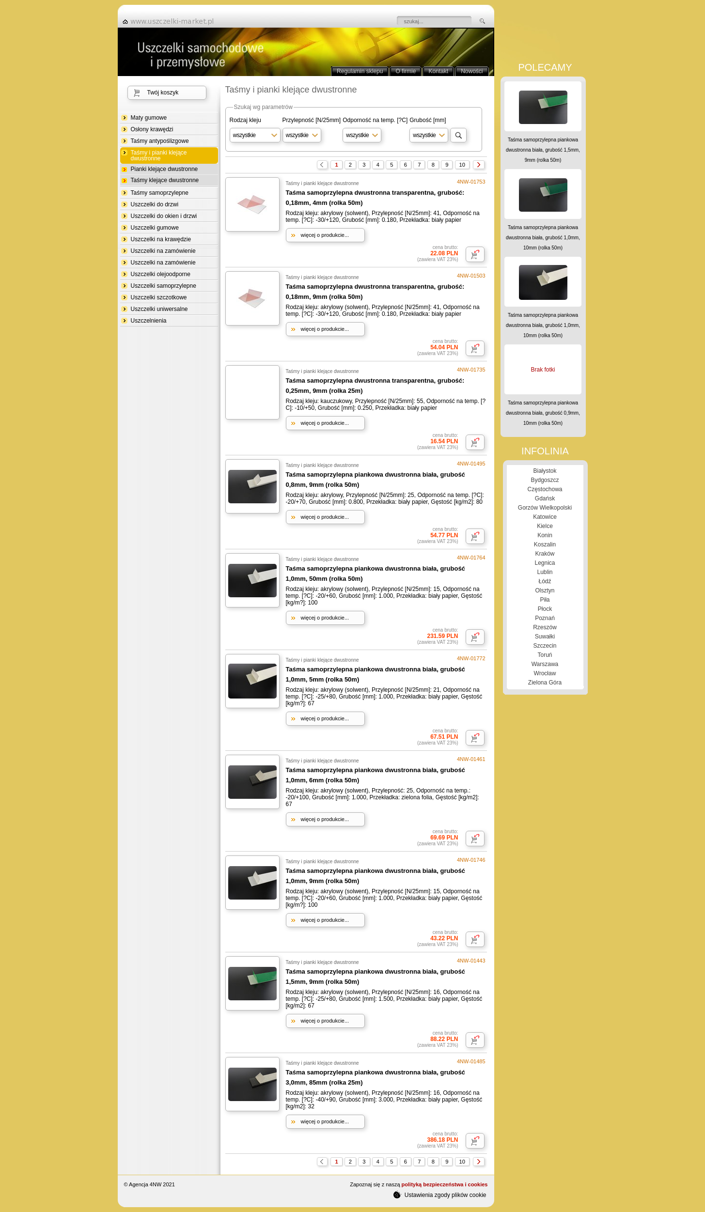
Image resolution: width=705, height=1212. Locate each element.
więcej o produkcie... (325, 235)
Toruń (544, 655)
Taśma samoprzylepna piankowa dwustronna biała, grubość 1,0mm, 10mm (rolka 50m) (543, 237)
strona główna (171, 21)
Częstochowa (544, 489)
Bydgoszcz (545, 480)
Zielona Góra (545, 682)
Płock (545, 609)
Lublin (544, 572)
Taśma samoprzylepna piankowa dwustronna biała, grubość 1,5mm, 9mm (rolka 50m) (543, 150)
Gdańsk (545, 498)
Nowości (472, 71)
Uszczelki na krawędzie (161, 239)
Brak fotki (543, 369)
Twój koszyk (163, 92)
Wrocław (545, 673)
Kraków (544, 553)
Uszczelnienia (149, 320)
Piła (544, 599)
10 (462, 165)
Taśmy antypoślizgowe (160, 141)
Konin (544, 535)
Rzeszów (545, 627)
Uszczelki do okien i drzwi (164, 216)
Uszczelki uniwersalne (159, 309)
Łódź (544, 581)
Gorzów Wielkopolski (545, 507)
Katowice (545, 516)
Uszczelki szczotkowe (159, 297)
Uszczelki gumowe (155, 227)
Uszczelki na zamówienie (163, 251)
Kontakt (438, 71)
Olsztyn (544, 590)
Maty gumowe (149, 117)
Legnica (544, 562)
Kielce (545, 526)
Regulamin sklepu (360, 71)
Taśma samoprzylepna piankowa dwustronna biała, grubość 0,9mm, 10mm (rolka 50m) (543, 413)
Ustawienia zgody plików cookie (439, 1194)
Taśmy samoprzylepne (159, 192)
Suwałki (545, 636)
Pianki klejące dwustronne (164, 169)
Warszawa (545, 664)
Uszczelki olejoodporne (160, 274)
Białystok (544, 470)
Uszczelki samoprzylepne (163, 285)
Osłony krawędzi (152, 129)
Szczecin (544, 645)
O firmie (405, 71)
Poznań (545, 618)
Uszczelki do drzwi (155, 204)
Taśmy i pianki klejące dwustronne (159, 156)
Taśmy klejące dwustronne (165, 180)
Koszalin (545, 544)
